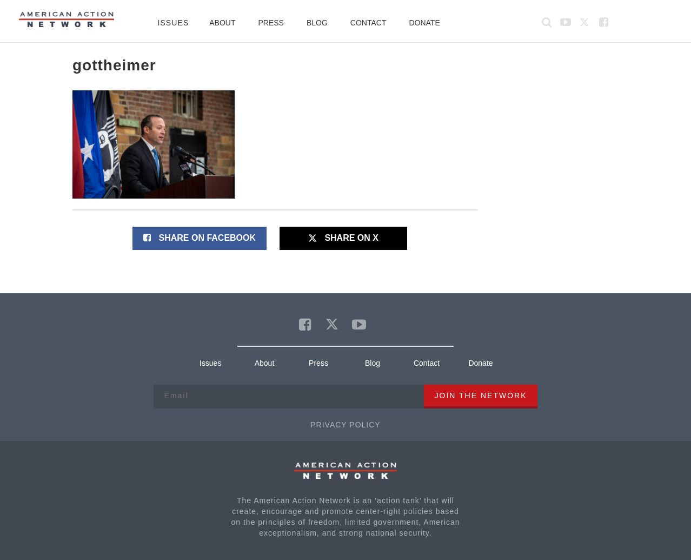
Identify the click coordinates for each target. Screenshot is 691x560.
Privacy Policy (345, 424)
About (222, 22)
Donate (424, 22)
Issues (173, 22)
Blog (317, 22)
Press (270, 22)
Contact (368, 22)
